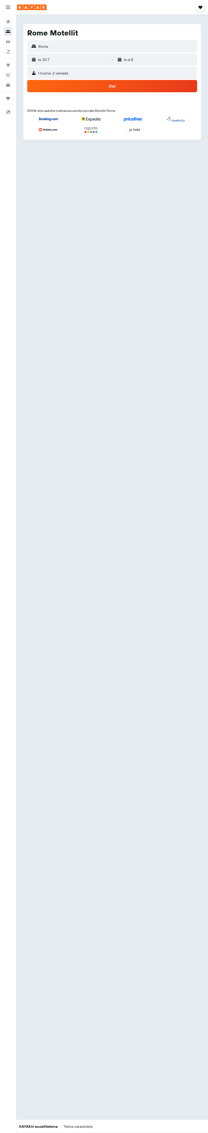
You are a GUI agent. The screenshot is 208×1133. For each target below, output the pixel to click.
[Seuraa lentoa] (8, 75)
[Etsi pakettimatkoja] (8, 51)
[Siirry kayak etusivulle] (32, 7)
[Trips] (8, 98)
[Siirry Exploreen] (8, 65)
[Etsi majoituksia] (8, 31)
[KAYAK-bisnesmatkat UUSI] (8, 85)
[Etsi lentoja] (8, 21)
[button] (8, 7)
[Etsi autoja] (8, 41)
